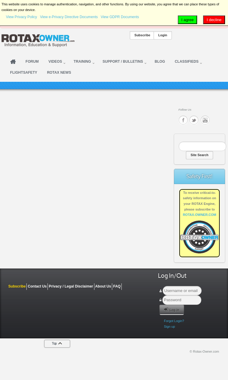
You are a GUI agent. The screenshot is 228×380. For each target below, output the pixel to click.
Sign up (169, 326)
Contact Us (37, 286)
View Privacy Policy (21, 17)
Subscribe (142, 35)
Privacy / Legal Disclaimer (71, 286)
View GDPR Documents (120, 17)
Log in (171, 309)
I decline (214, 20)
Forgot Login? (174, 321)
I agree (187, 20)
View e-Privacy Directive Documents (69, 17)
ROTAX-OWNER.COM (199, 214)
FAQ (117, 286)
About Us (103, 286)
